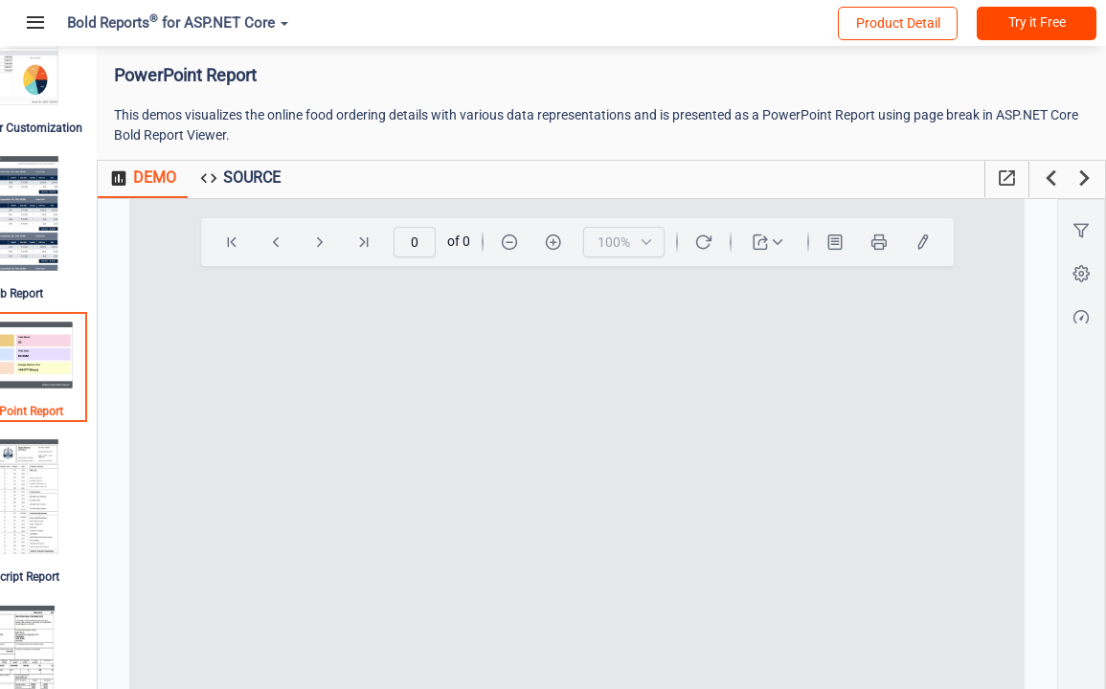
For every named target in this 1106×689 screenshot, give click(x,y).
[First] (266, 242)
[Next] (354, 242)
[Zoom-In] (588, 242)
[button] (1083, 231)
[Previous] (310, 242)
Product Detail (898, 23)
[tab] (209, 179)
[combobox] (658, 242)
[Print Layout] (869, 242)
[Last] (398, 242)
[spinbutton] (449, 242)
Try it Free (1037, 22)
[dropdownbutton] (804, 242)
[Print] (913, 242)
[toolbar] (612, 242)
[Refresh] (738, 242)
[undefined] (957, 242)
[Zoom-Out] (544, 242)
